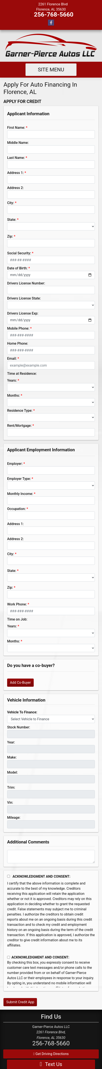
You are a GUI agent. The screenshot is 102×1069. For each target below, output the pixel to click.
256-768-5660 (53, 14)
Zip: (10, 236)
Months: (13, 395)
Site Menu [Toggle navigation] (51, 70)
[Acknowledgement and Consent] (8, 876)
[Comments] (51, 856)
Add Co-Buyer (20, 682)
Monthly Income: (20, 494)
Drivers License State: (24, 298)
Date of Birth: (17, 268)
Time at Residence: (22, 374)
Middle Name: (18, 143)
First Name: (16, 128)
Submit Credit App (20, 1002)
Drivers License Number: (26, 283)
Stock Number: (18, 727)
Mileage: (13, 818)
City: (10, 203)
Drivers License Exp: (22, 313)
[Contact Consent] (8, 957)
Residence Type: (19, 411)
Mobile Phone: (18, 328)
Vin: (10, 802)
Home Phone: (17, 343)
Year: (11, 742)
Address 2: (15, 188)
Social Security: (19, 253)
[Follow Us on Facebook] (51, 23)
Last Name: (16, 158)
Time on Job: (17, 619)
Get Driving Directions (51, 1054)
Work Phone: (17, 604)
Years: (12, 380)
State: (11, 220)
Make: (12, 757)
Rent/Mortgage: (19, 426)
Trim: (11, 787)
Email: (12, 358)
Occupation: (16, 509)
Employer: (14, 464)
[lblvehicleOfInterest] (51, 719)
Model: (12, 772)
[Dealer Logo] (51, 45)
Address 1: (15, 173)
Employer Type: (19, 479)
